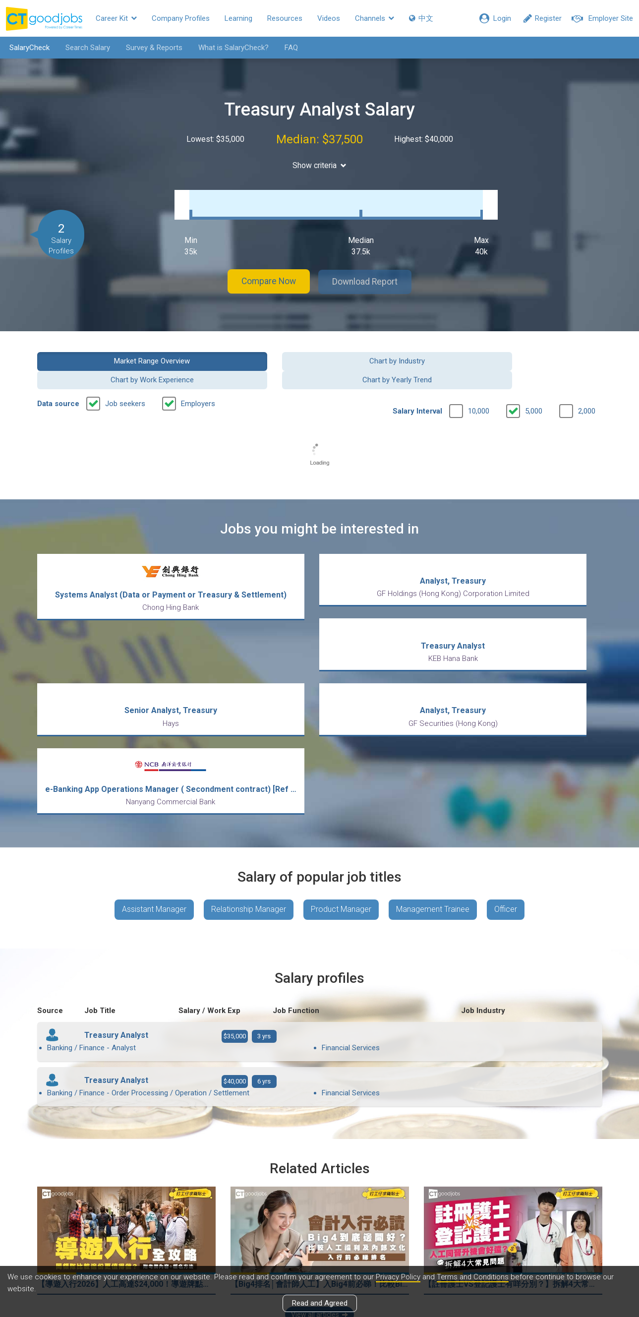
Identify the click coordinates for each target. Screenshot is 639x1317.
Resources (284, 18)
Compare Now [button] (264, 272)
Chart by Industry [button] (247, 350)
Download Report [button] (369, 272)
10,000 (478, 382)
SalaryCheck (27, 47)
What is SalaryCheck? (231, 47)
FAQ (289, 47)
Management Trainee (433, 818)
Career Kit (116, 18)
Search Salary (85, 47)
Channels (374, 18)
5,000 (533, 382)
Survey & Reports (152, 47)
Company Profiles (181, 18)
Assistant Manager (151, 818)
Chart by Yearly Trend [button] (537, 350)
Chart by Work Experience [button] (392, 350)
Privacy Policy (398, 1276)
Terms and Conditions (474, 1276)
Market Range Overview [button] (102, 350)
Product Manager (340, 818)
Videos (328, 18)
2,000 (586, 382)
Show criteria (319, 165)
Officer (508, 818)
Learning (238, 18)
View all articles (319, 1210)
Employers (198, 374)
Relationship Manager (247, 818)
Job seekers (125, 374)
